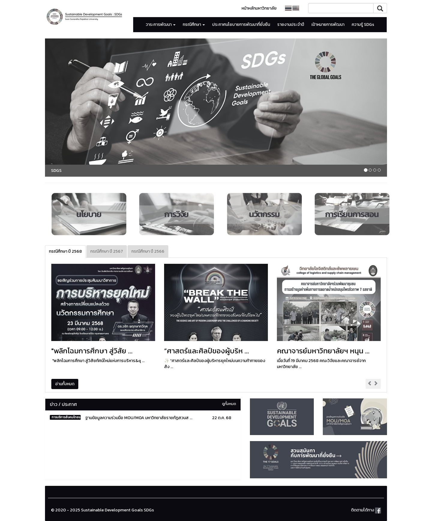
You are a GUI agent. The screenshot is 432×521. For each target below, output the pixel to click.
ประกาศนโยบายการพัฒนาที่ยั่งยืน (241, 24)
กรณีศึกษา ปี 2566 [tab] (147, 251)
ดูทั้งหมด (229, 404)
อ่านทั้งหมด (64, 384)
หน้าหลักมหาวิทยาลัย (259, 8)
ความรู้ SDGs (363, 24)
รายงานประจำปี (290, 24)
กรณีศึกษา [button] (194, 24)
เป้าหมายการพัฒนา (327, 24)
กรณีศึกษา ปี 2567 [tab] (106, 251)
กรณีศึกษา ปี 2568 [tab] (65, 251)
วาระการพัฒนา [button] (161, 24)
